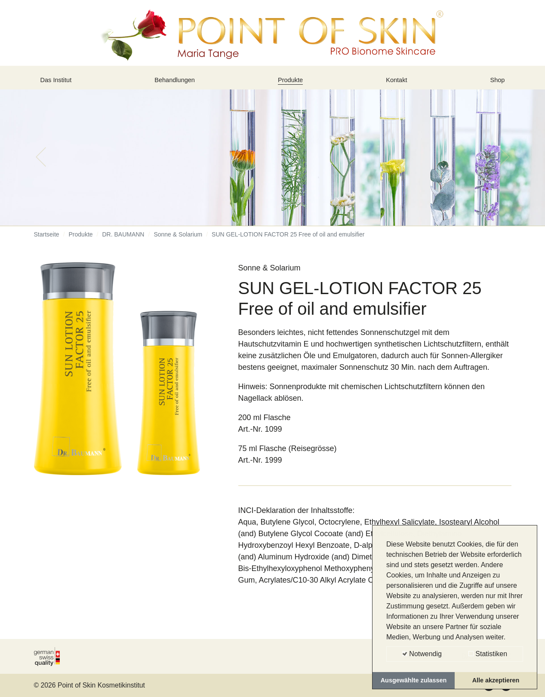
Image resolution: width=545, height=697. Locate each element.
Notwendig (422, 653)
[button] (41, 163)
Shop (495, 83)
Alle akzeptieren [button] (496, 680)
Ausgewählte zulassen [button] (414, 680)
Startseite (46, 240)
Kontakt (398, 83)
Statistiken (487, 653)
